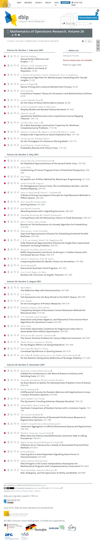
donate (65, 2)
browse (28, 2)
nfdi (56, 2)
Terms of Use (16, 491)
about (48, 2)
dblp (19, 2)
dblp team (42, 485)
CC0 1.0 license (55, 488)
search (38, 2)
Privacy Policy (27, 491)
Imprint (37, 491)
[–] (67, 50)
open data (38, 488)
